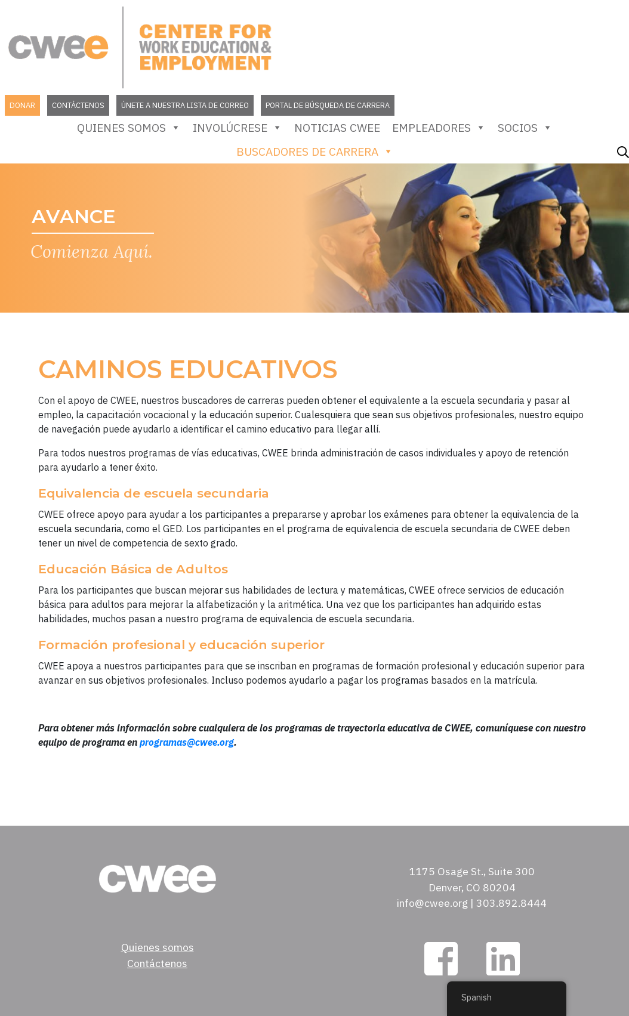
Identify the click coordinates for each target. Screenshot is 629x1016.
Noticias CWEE (337, 127)
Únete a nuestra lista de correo (185, 105)
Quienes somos (129, 128)
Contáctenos (78, 105)
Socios (525, 128)
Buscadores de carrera (314, 151)
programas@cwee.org (187, 742)
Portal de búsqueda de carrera (328, 105)
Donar (22, 105)
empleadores (439, 128)
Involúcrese (237, 128)
